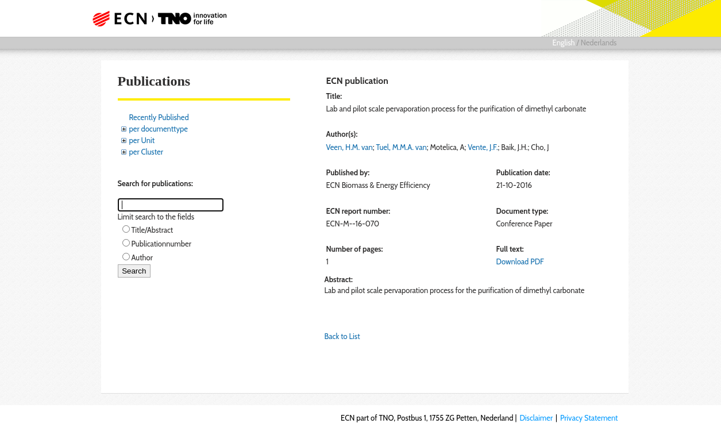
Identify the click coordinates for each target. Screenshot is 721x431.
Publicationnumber (161, 243)
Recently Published (159, 117)
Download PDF (520, 261)
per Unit (142, 140)
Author (142, 257)
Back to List (342, 336)
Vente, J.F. (483, 147)
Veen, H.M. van (349, 147)
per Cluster (146, 151)
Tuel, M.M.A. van (401, 147)
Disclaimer (536, 417)
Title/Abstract (152, 229)
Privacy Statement (589, 417)
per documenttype (158, 128)
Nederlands (599, 42)
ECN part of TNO (162, 18)
